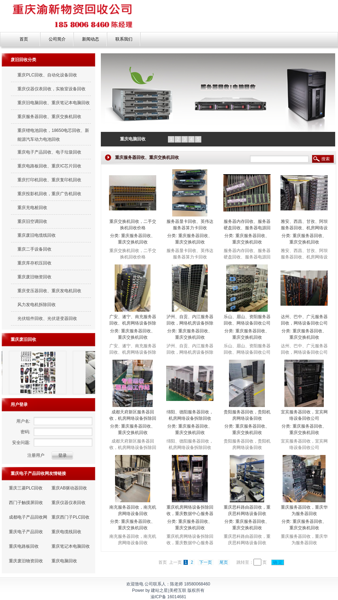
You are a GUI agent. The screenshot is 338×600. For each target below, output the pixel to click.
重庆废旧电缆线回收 (36, 235)
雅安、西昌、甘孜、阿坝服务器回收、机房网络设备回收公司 (304, 228)
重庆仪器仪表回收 (68, 502)
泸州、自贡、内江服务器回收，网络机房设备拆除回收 (190, 323)
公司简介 (57, 39)
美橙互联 (177, 590)
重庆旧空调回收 (32, 221)
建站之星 (159, 590)
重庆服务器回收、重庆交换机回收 (49, 116)
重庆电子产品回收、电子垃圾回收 (49, 152)
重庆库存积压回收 (34, 263)
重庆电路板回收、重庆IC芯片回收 (49, 166)
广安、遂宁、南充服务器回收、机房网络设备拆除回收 (132, 323)
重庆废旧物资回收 (34, 276)
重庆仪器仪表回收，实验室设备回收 (51, 88)
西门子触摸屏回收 (26, 502)
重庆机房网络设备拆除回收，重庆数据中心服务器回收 (190, 514)
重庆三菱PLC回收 (26, 488)
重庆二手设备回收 (34, 249)
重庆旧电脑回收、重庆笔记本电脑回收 (53, 102)
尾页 (223, 562)
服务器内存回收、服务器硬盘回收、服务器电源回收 (247, 228)
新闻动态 (90, 39)
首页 (24, 39)
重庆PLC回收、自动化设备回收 (47, 75)
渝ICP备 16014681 (168, 596)
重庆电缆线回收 (66, 531)
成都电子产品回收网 (28, 517)
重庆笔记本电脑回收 (70, 546)
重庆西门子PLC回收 (70, 517)
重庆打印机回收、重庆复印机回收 (49, 179)
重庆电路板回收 (24, 546)
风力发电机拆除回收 (36, 304)
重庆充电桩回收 (32, 207)
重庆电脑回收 (64, 560)
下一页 (205, 562)
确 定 (278, 562)
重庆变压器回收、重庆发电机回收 (49, 290)
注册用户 (35, 455)
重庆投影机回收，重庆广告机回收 (49, 193)
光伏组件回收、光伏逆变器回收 (47, 318)
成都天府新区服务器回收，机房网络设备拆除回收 (132, 418)
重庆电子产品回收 (26, 531)
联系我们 (123, 39)
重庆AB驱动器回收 (69, 488)
